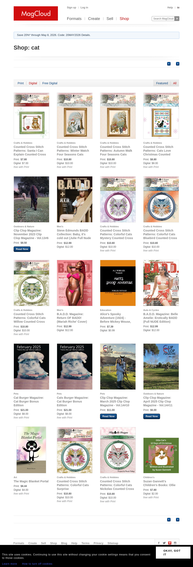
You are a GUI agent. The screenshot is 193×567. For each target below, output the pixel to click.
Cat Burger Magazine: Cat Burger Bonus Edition (29, 401)
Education (105, 310)
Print (21, 83)
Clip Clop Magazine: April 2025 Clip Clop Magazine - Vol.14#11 (157, 401)
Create (94, 19)
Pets (16, 393)
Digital (33, 83)
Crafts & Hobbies (23, 143)
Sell (110, 19)
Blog (64, 543)
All (174, 83)
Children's (148, 477)
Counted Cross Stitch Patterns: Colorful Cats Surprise (73, 485)
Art (15, 477)
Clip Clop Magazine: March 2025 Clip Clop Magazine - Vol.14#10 (115, 401)
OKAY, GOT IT (172, 552)
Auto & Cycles (151, 310)
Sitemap (113, 543)
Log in (84, 7)
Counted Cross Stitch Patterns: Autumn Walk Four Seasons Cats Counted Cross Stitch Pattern (116, 154)
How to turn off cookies (37, 563)
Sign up (71, 7)
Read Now (22, 249)
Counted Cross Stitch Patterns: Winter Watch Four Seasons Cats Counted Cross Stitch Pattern (73, 154)
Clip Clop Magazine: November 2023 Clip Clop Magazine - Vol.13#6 (31, 234)
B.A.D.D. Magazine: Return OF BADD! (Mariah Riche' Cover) (72, 317)
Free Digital (49, 83)
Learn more (9, 563)
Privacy (98, 543)
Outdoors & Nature (24, 226)
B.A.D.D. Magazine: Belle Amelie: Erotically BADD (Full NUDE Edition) (160, 317)
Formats (74, 19)
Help (170, 7)
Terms (85, 543)
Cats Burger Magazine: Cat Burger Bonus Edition (73, 401)
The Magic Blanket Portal (31, 481)
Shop (124, 19)
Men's (60, 226)
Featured (162, 83)
